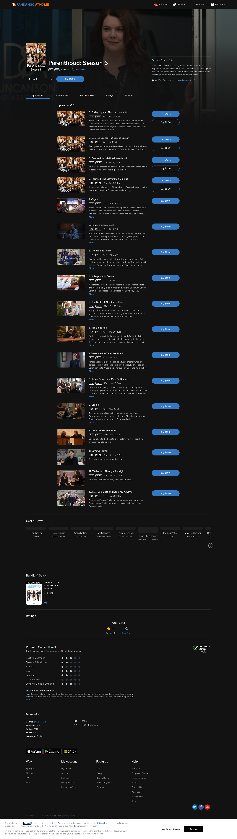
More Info (129, 95)
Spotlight (30, 768)
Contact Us (137, 787)
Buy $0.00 (166, 122)
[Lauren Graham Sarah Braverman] (125, 545)
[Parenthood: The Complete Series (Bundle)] (56, 585)
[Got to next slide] (210, 545)
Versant (27, 823)
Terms (60, 823)
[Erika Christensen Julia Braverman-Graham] (148, 545)
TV (27, 778)
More (91, 217)
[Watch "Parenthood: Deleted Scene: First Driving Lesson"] (166, 139)
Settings (65, 778)
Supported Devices (140, 773)
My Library (66, 768)
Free (28, 782)
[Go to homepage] (30, 4)
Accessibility (137, 796)
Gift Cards (100, 787)
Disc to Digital (102, 778)
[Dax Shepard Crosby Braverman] (103, 545)
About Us (136, 768)
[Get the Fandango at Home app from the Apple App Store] (34, 751)
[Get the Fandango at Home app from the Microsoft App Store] (70, 751)
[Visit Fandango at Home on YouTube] (207, 807)
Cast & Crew (62, 95)
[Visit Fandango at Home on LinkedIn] (195, 807)
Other (45, 722)
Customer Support (140, 778)
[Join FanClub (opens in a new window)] (161, 4)
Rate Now (126, 633)
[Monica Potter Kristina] (170, 545)
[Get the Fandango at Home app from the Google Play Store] (52, 751)
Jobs (134, 801)
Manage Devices (69, 782)
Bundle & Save (87, 95)
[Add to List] (45, 602)
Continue (193, 829)
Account (65, 773)
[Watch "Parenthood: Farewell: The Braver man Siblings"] (166, 180)
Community (111, 633)
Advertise (136, 792)
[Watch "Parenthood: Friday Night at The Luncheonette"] (166, 114)
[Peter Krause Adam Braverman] (58, 545)
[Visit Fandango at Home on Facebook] (201, 807)
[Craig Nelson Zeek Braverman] (81, 545)
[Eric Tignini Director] (36, 545)
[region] (118, 829)
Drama (37, 722)
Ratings (109, 95)
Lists (98, 768)
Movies (29, 773)
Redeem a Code (68, 787)
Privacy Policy (103, 823)
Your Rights (74, 826)
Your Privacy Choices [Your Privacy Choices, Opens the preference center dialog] (171, 829)
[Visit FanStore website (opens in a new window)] (217, 4)
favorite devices (186, 80)
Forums (135, 782)
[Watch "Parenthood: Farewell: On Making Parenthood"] (166, 160)
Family (99, 773)
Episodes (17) (38, 95)
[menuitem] (198, 4)
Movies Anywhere (104, 782)
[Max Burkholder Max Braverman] (193, 545)
